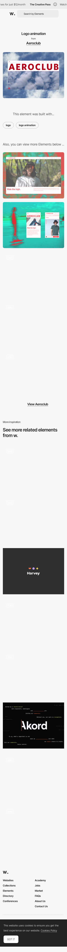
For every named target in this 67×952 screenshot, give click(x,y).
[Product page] (33, 324)
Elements (8, 890)
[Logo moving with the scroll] (33, 674)
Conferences (10, 901)
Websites (8, 880)
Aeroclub (33, 43)
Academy (40, 880)
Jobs (37, 885)
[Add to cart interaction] (33, 374)
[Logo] (33, 571)
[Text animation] (33, 275)
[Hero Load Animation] (33, 828)
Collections (9, 885)
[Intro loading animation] (33, 777)
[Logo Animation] (33, 468)
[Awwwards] (12, 13)
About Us (40, 901)
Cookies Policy (49, 930)
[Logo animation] (33, 520)
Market (39, 890)
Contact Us (41, 906)
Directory (8, 895)
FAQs (38, 895)
